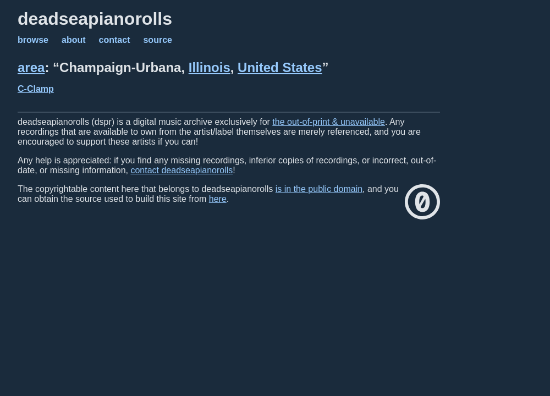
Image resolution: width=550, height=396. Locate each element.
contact (114, 40)
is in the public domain (319, 189)
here (218, 199)
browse (33, 40)
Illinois (209, 67)
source (157, 40)
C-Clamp (36, 89)
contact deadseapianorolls (181, 170)
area (31, 67)
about (74, 40)
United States (280, 67)
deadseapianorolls (95, 19)
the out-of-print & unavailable (328, 122)
